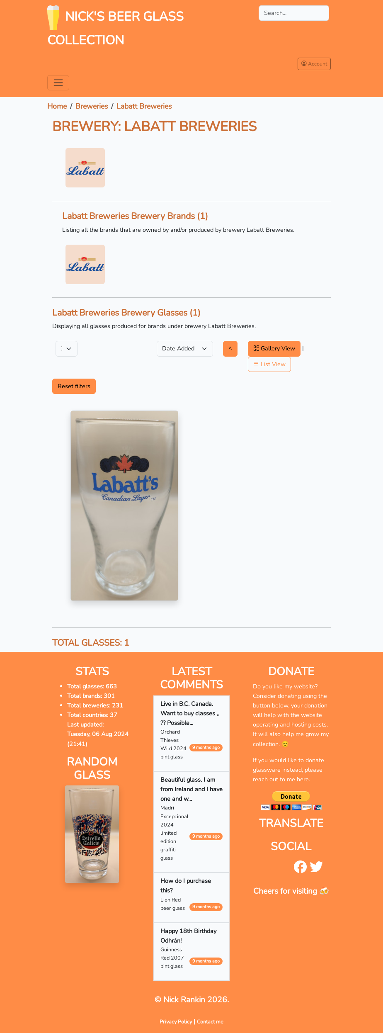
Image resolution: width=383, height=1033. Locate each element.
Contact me (210, 1021)
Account (314, 63)
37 (113, 715)
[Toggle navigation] (58, 82)
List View (269, 364)
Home (57, 106)
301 (109, 696)
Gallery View (274, 348)
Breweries (91, 106)
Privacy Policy (176, 1021)
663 (111, 686)
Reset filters (74, 386)
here (303, 779)
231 (117, 705)
